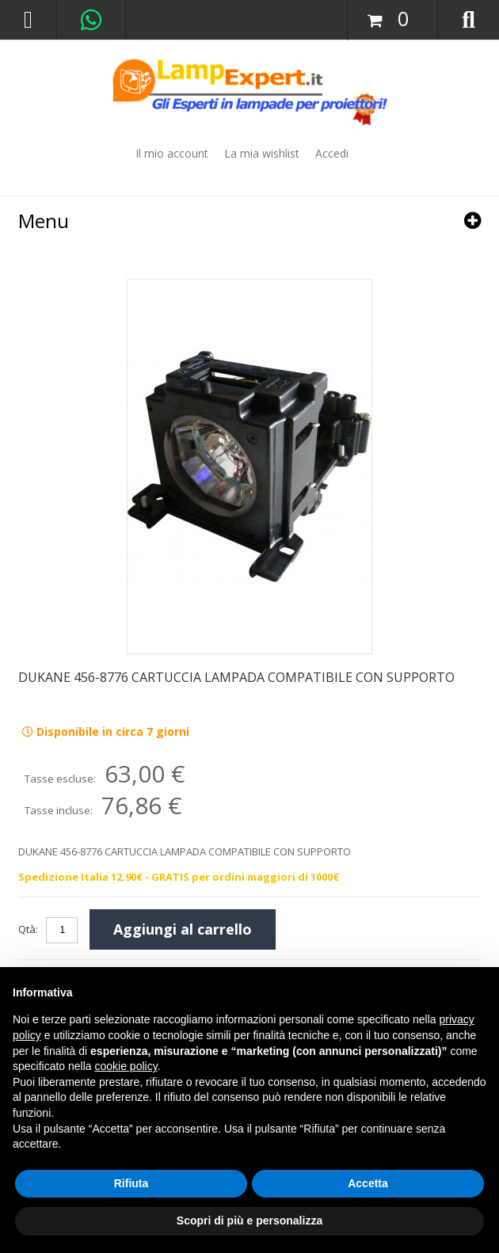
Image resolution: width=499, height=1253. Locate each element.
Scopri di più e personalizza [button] (249, 1220)
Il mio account (171, 153)
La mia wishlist (261, 153)
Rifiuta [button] (131, 1183)
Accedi (332, 153)
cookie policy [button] (126, 1066)
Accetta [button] (368, 1183)
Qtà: (28, 929)
